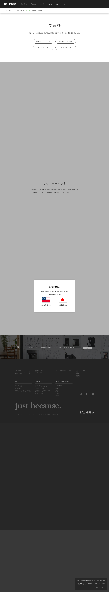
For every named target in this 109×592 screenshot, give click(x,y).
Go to (46, 302)
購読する (87, 517)
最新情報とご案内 (39, 539)
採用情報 (40, 10)
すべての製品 (18, 539)
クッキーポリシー (32, 584)
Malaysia (57, 564)
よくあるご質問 (18, 556)
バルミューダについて (9, 10)
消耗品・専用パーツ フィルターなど (23, 543)
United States (58, 554)
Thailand (57, 561)
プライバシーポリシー (24, 584)
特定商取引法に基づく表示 (56, 584)
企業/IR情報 (17, 584)
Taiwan (57, 559)
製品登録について (39, 561)
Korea (56, 558)
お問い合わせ (18, 558)
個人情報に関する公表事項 (41, 584)
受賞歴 (28, 10)
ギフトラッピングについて (41, 563)
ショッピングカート (39, 558)
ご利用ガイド (38, 554)
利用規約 (49, 584)
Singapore (57, 563)
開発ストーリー (20, 10)
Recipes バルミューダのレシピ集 (22, 541)
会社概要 (34, 10)
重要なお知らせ (38, 541)
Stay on (62, 302)
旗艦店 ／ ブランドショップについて (63, 539)
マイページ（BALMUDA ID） (41, 556)
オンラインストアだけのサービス (42, 559)
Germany (57, 556)
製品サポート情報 (19, 554)
